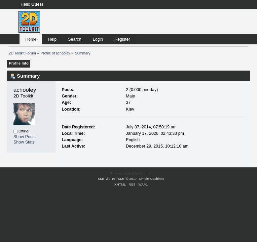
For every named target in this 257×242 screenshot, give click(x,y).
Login (98, 39)
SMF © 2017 (127, 178)
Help (52, 39)
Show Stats (24, 142)
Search (74, 39)
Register (122, 39)
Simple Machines (151, 178)
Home (30, 39)
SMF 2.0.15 (106, 178)
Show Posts (24, 136)
